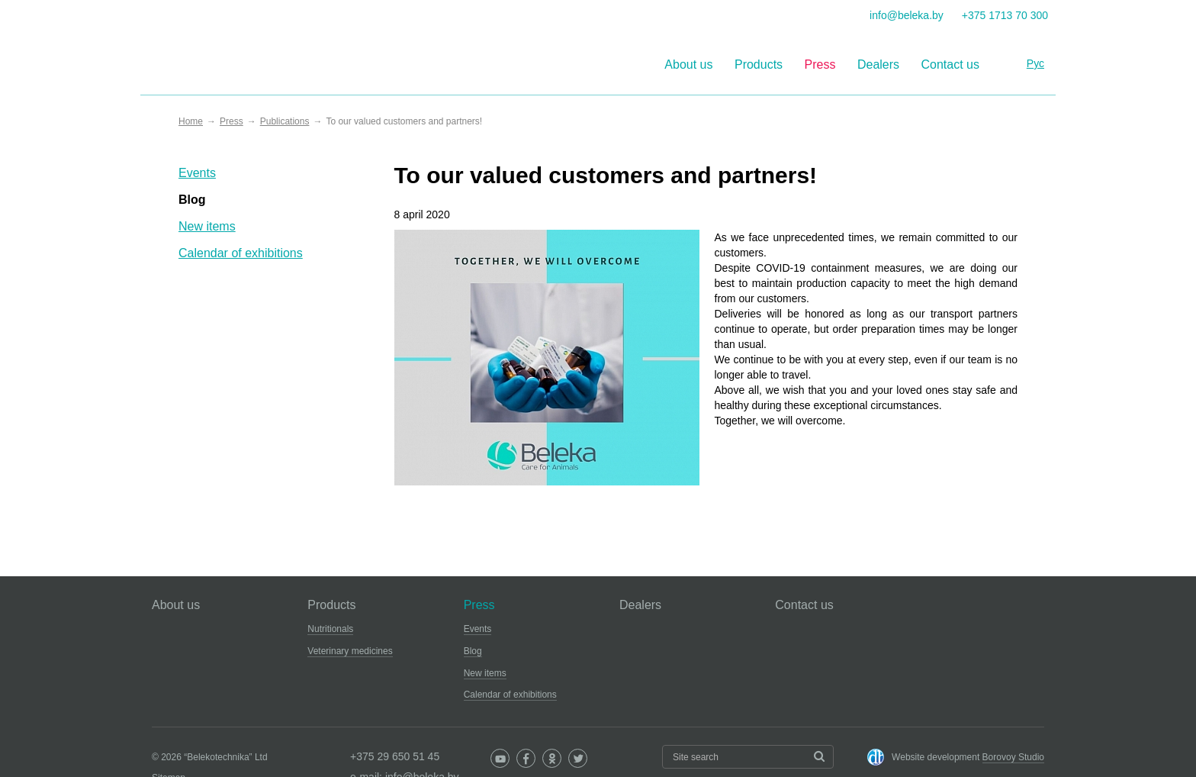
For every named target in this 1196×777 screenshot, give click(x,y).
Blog (192, 199)
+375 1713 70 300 (1005, 15)
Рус (1035, 63)
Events (197, 172)
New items (207, 226)
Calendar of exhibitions (240, 253)
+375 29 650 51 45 (394, 756)
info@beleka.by (907, 15)
